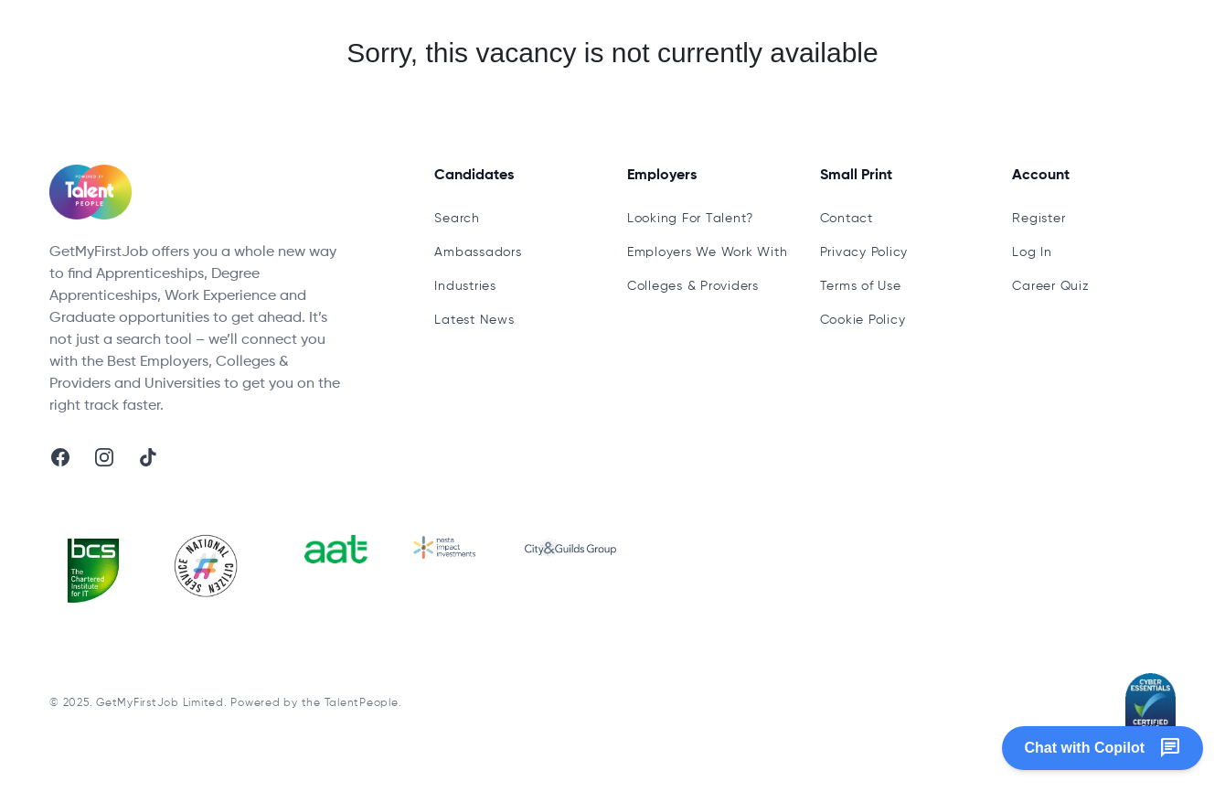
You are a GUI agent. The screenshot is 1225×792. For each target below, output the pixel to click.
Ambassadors (477, 252)
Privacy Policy (864, 252)
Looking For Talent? (690, 218)
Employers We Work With (707, 252)
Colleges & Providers (693, 286)
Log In (1032, 252)
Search (457, 218)
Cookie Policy (863, 320)
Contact (846, 218)
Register (1038, 218)
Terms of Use (860, 286)
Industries (465, 286)
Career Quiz (1050, 286)
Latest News (474, 320)
